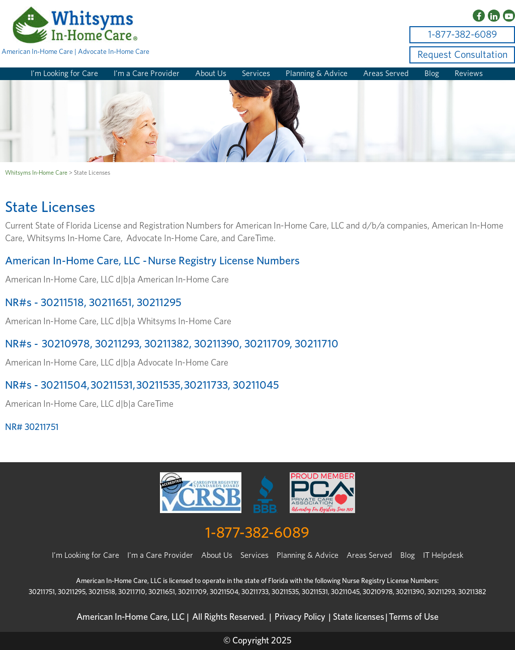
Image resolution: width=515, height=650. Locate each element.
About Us (210, 73)
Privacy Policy (300, 617)
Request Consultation (462, 55)
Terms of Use (414, 617)
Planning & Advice (317, 73)
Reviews (469, 73)
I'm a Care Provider (160, 555)
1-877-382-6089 (462, 35)
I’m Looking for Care (64, 73)
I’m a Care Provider (147, 73)
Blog (431, 73)
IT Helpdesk (443, 555)
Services (256, 73)
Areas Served (386, 73)
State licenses (358, 617)
